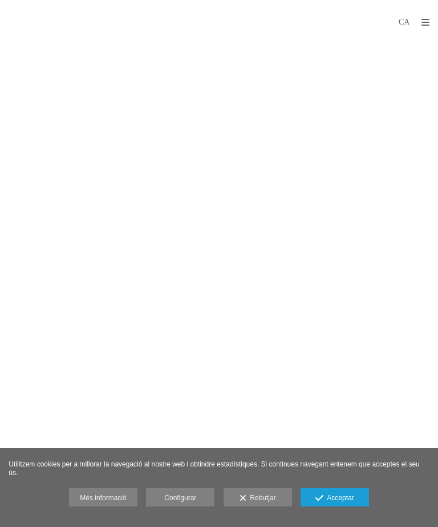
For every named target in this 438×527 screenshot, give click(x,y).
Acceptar (334, 498)
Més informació (103, 498)
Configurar (180, 498)
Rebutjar (258, 498)
